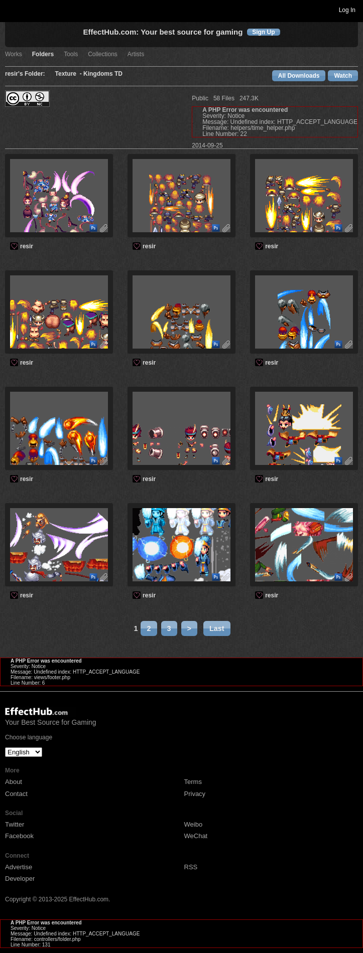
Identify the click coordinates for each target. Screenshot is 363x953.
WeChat (196, 836)
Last (216, 628)
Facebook (19, 836)
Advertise (18, 867)
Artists (136, 54)
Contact (16, 794)
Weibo (193, 824)
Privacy (195, 794)
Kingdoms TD (103, 74)
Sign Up (263, 32)
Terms (193, 781)
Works (13, 54)
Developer (20, 878)
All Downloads (299, 75)
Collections (102, 54)
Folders (43, 54)
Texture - (69, 74)
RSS (191, 867)
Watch (343, 75)
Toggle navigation (12, 9)
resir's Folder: (25, 74)
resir (26, 246)
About (13, 781)
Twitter (14, 824)
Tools (71, 54)
